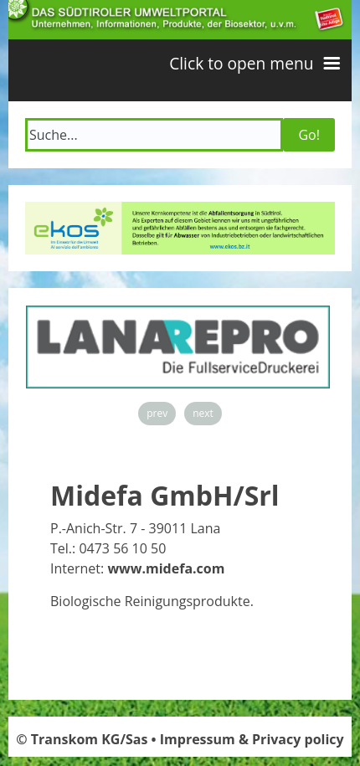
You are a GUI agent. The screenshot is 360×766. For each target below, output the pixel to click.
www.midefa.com (165, 568)
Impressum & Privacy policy (252, 739)
